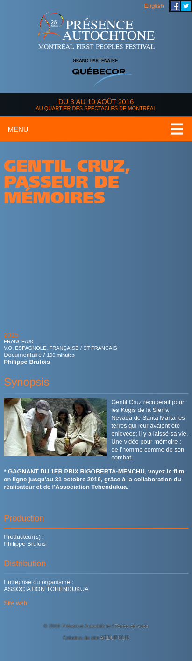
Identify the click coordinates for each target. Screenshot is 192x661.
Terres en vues (132, 626)
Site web (15, 602)
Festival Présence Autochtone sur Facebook (175, 6)
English (154, 5)
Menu (17, 129)
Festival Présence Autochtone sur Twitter (186, 6)
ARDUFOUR (114, 637)
